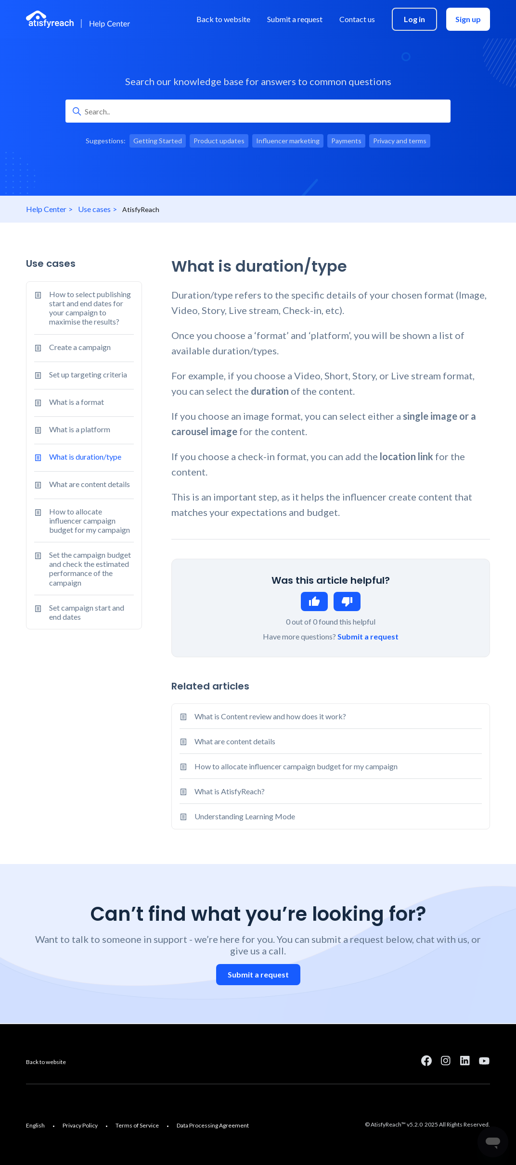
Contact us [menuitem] (357, 19)
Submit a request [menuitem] (294, 19)
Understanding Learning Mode (244, 816)
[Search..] (258, 111)
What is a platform (72, 430)
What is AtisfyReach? (229, 791)
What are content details (82, 485)
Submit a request (368, 636)
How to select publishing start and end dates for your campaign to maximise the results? (82, 307)
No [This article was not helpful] (347, 601)
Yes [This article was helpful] (314, 601)
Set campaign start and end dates (79, 612)
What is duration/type (77, 457)
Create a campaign (72, 348)
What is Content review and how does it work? (270, 716)
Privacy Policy (80, 1125)
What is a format (69, 403)
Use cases (94, 208)
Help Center (46, 208)
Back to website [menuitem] (223, 19)
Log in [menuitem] (414, 19)
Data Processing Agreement (213, 1125)
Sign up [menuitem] (468, 19)
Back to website (46, 1061)
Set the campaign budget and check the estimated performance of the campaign (82, 568)
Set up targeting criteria (80, 375)
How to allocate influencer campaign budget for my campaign (82, 521)
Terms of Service (137, 1125)
